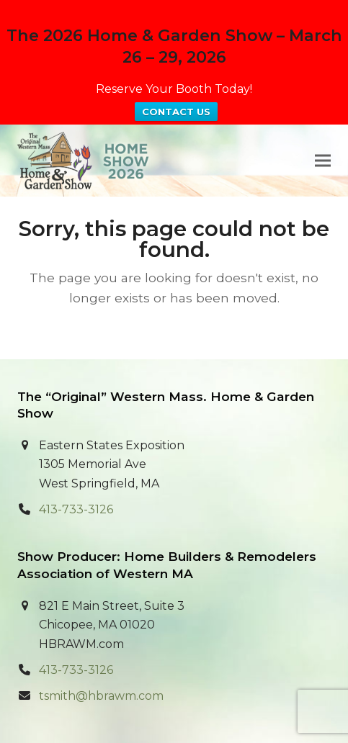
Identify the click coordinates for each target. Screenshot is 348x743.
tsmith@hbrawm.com (101, 696)
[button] (323, 160)
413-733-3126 (76, 509)
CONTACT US (176, 111)
